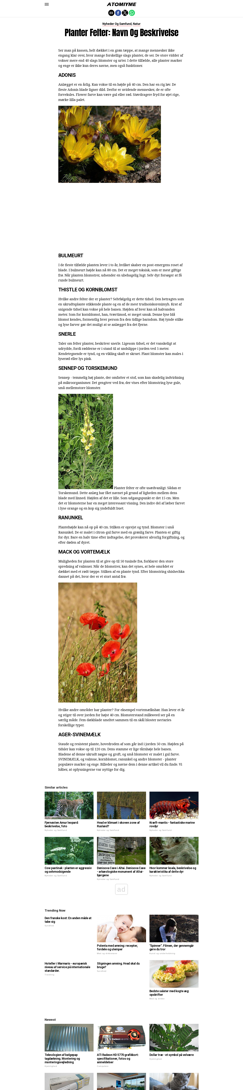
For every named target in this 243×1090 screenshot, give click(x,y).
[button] (47, 4)
